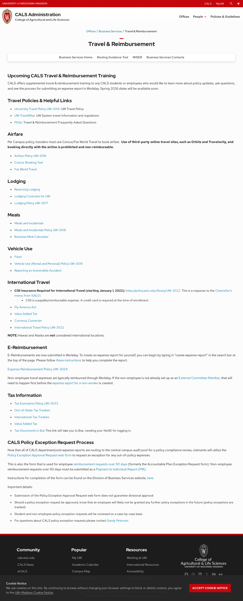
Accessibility (135, 571)
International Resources (143, 565)
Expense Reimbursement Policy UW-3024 (38, 369)
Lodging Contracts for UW (32, 196)
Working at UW (137, 558)
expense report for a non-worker (75, 383)
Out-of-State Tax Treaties (32, 410)
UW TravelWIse (24, 116)
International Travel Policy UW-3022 (39, 327)
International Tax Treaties (31, 417)
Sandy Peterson (117, 521)
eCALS (22, 571)
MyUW (220, 3)
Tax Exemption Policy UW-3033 (36, 403)
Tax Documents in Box (29, 431)
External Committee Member (199, 378)
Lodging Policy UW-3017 (31, 203)
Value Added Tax (25, 314)
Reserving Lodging (27, 189)
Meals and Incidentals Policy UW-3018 (40, 230)
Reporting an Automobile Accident (38, 270)
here (150, 478)
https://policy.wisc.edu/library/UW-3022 (153, 291)
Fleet (18, 257)
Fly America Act (25, 307)
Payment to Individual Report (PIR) (121, 469)
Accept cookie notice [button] (210, 588)
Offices (91, 31)
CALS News (25, 565)
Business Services (110, 31)
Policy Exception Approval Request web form (40, 455)
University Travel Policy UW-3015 (37, 109)
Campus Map (81, 571)
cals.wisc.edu (26, 558)
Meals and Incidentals (28, 223)
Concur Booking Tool (28, 162)
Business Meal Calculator (31, 237)
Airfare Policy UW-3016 (30, 156)
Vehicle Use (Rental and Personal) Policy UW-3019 (48, 264)
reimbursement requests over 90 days (100, 464)
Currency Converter (28, 321)
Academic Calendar (85, 565)
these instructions (68, 360)
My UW (77, 558)
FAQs (18, 122)
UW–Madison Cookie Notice (34, 593)
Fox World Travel (25, 169)
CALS (207, 3)
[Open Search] (231, 4)
